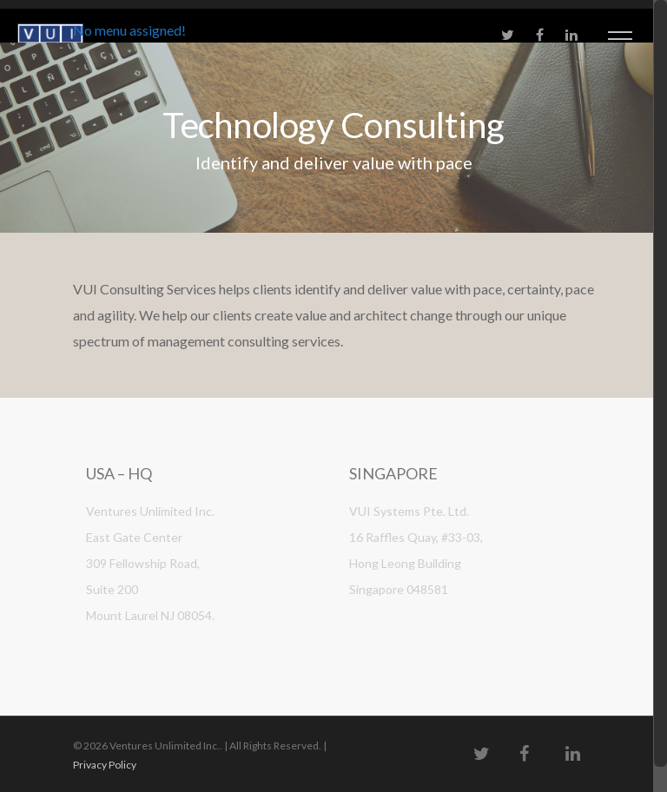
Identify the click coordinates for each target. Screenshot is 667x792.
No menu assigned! (129, 30)
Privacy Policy (104, 764)
